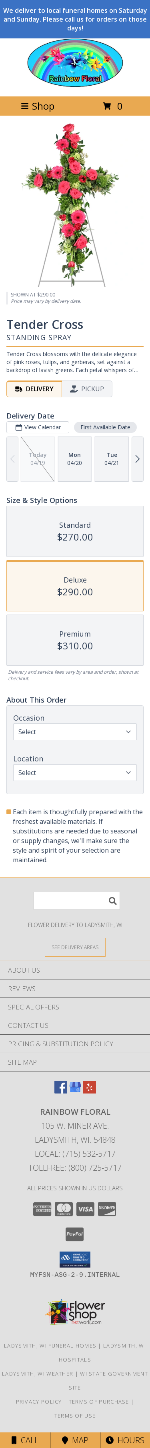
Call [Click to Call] (25, 1440)
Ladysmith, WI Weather (37, 1373)
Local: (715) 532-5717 (75, 1153)
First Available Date (105, 427)
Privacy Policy (39, 1401)
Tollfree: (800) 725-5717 (75, 1167)
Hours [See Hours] (125, 1440)
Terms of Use (75, 1415)
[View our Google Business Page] (75, 1091)
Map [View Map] (75, 1440)
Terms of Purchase (99, 1401)
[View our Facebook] (60, 1091)
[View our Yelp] (89, 1091)
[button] (75, 1260)
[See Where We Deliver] (75, 947)
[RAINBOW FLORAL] (75, 84)
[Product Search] (77, 901)
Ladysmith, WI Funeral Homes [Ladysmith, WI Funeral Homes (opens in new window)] (50, 1345)
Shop (37, 105)
